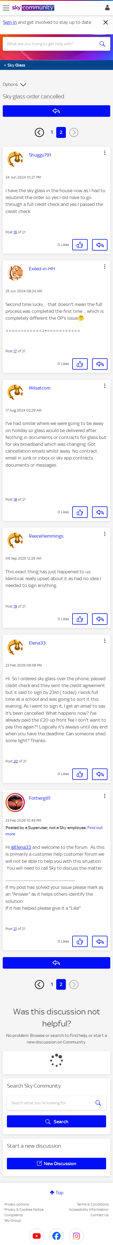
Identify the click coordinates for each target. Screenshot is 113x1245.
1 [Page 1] (52, 132)
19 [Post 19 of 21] (15, 606)
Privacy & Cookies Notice (24, 1209)
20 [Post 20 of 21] (16, 761)
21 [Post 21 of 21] (15, 929)
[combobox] (51, 44)
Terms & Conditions (93, 1204)
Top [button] (59, 1192)
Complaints (13, 1215)
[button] (104, 152)
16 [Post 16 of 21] (15, 232)
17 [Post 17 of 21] (15, 351)
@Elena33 (21, 847)
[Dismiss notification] (105, 22)
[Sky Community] (34, 8)
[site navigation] (6, 7)
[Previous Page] (39, 132)
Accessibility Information (89, 1209)
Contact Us (100, 1215)
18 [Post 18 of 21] (15, 499)
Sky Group (12, 1220)
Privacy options (16, 1204)
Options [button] (10, 84)
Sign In (106, 9)
